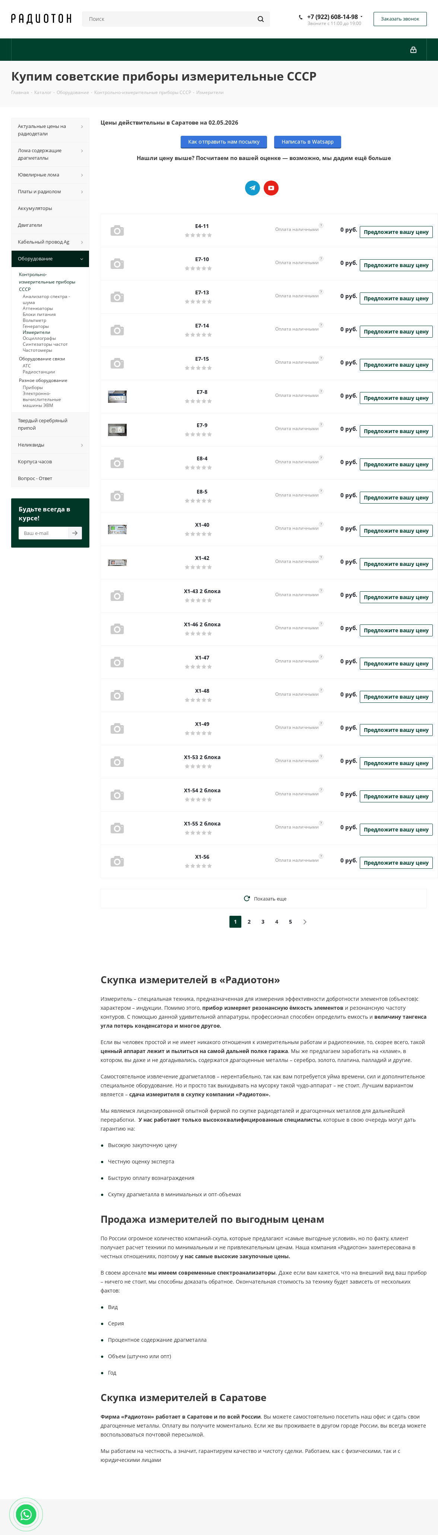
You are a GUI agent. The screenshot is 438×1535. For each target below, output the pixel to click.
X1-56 (202, 856)
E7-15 (202, 358)
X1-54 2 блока (202, 790)
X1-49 (202, 723)
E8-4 (202, 458)
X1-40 (202, 524)
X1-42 (202, 557)
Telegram (252, 188)
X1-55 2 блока (202, 823)
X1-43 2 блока (202, 591)
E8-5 (202, 491)
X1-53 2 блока (202, 757)
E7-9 (202, 425)
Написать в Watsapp (308, 141)
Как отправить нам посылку (224, 141)
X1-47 (202, 657)
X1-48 (202, 690)
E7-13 (202, 292)
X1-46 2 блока (202, 624)
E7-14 (202, 325)
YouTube (271, 188)
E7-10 (202, 259)
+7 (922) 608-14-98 (332, 17)
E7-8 (202, 391)
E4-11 (202, 225)
